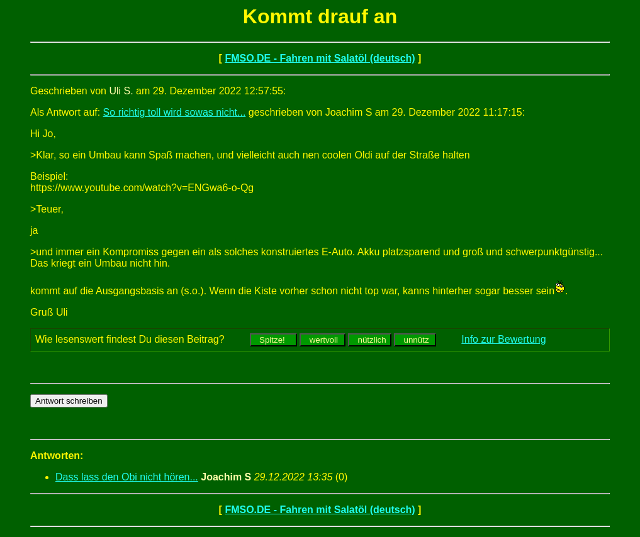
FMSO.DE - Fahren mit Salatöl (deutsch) (320, 58)
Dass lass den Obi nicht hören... (126, 477)
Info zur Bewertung (503, 339)
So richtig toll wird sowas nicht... (174, 112)
